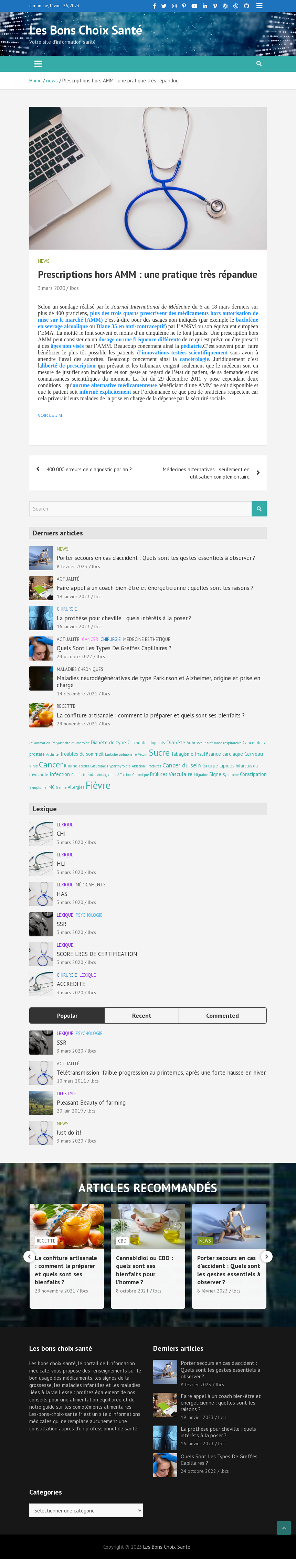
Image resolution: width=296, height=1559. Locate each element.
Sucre (159, 752)
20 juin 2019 (70, 1111)
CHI (61, 833)
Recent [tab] (141, 1015)
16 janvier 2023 (73, 626)
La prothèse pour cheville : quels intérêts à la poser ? (124, 618)
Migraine (201, 774)
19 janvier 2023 (73, 596)
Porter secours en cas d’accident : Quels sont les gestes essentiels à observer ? (156, 558)
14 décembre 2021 (77, 694)
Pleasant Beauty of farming (91, 1102)
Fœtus (84, 766)
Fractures (153, 766)
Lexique (65, 825)
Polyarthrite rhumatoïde (70, 743)
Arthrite (52, 754)
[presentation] (29, 1257)
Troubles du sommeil (82, 754)
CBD (199, 1241)
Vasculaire (180, 773)
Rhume (70, 765)
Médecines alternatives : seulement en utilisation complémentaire (206, 473)
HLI (61, 863)
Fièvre (98, 785)
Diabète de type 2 (110, 742)
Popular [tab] (67, 1015)
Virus (33, 766)
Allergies (76, 787)
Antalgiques (106, 774)
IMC (50, 787)
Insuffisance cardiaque (219, 754)
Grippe (210, 765)
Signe (215, 774)
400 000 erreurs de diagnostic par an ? (89, 469)
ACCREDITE (71, 984)
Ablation (138, 766)
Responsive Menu (259, 6)
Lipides (227, 765)
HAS (62, 894)
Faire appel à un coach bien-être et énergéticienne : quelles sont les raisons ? (155, 588)
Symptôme (37, 787)
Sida (91, 774)
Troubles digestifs (148, 742)
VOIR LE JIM (50, 415)
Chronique (140, 774)
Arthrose (194, 742)
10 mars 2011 (71, 1081)
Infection (60, 774)
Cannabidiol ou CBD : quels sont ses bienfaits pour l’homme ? (221, 1270)
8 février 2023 (72, 566)
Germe (61, 787)
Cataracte (78, 774)
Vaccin (142, 754)
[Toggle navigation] (38, 64)
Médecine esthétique (146, 639)
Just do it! (69, 1132)
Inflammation (39, 743)
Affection (124, 774)
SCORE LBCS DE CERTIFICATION (97, 954)
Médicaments (91, 885)
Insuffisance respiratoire (222, 743)
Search (259, 509)
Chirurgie (67, 609)
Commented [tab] (222, 1015)
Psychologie (89, 915)
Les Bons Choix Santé (85, 30)
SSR (61, 924)
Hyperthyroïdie (118, 766)
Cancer (90, 639)
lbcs (74, 288)
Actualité (68, 579)
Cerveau (253, 753)
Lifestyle (67, 1094)
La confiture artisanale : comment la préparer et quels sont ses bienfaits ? (151, 715)
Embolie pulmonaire (121, 754)
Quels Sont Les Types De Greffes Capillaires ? (114, 648)
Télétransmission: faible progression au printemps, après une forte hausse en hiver (161, 1072)
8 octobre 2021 (209, 1291)
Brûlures (158, 774)
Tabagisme (182, 754)
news (44, 261)
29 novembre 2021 (77, 724)
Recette (66, 706)
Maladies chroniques (80, 669)
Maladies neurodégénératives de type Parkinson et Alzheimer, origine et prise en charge (158, 681)
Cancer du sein (181, 765)
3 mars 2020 (51, 288)
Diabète (175, 742)
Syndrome (231, 774)
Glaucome (98, 766)
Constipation (253, 774)
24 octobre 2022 (74, 656)
